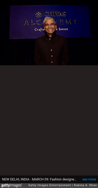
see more (89, 177)
